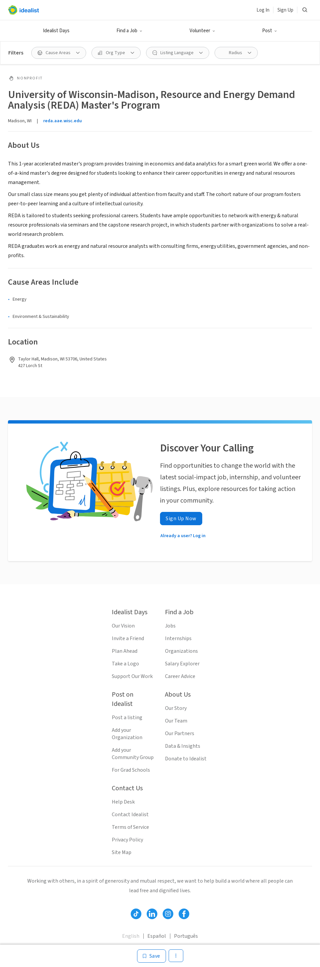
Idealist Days (56, 30)
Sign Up (285, 10)
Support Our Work (132, 676)
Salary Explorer (182, 663)
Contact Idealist (130, 814)
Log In (262, 10)
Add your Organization (127, 733)
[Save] (151, 956)
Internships (178, 638)
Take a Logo (125, 663)
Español (156, 936)
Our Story (176, 708)
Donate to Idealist (186, 758)
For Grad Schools (131, 770)
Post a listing (127, 717)
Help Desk (123, 802)
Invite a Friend (128, 638)
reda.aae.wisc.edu (62, 121)
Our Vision (123, 625)
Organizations (181, 651)
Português (186, 936)
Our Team (176, 721)
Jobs (170, 625)
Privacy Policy (127, 839)
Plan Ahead (124, 651)
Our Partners (179, 733)
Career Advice (180, 676)
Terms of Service (130, 827)
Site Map (121, 852)
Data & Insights (182, 746)
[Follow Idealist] (136, 914)
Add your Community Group (133, 753)
